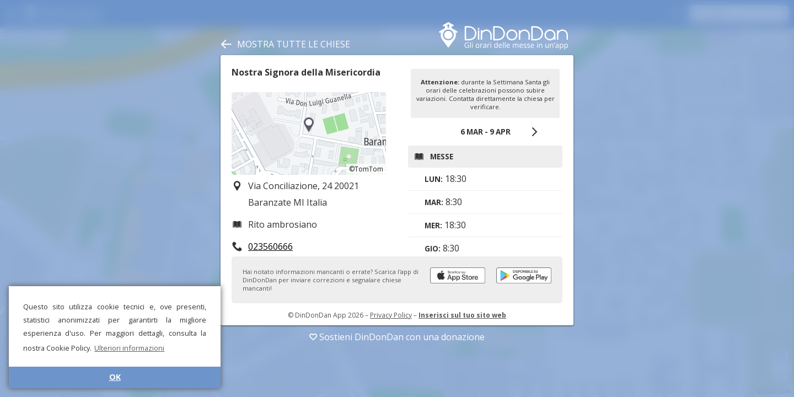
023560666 (270, 246)
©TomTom (366, 169)
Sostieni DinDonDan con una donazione (397, 337)
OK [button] (115, 377)
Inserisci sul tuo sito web (462, 315)
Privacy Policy (391, 315)
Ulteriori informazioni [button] (129, 348)
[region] (309, 133)
